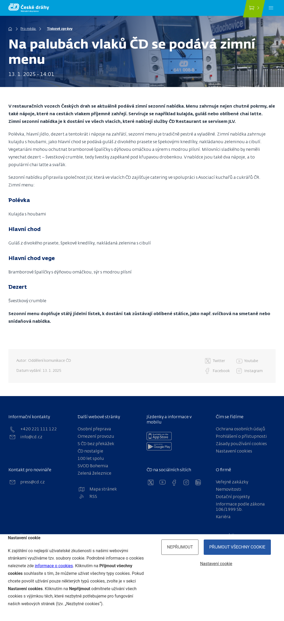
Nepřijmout (180, 547)
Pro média (29, 29)
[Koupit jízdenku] (254, 8)
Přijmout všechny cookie (237, 547)
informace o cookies (54, 565)
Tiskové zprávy (61, 29)
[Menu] (271, 8)
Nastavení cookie (216, 563)
